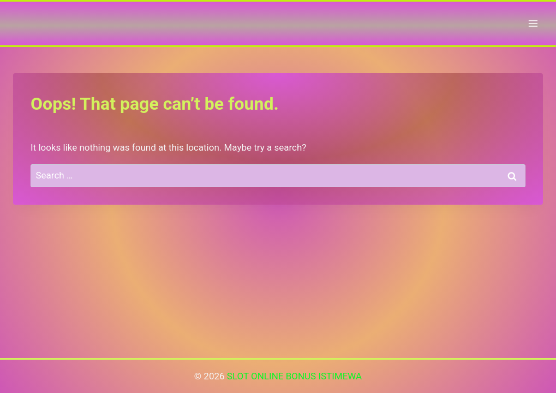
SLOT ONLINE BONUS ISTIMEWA (294, 376)
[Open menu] (533, 23)
